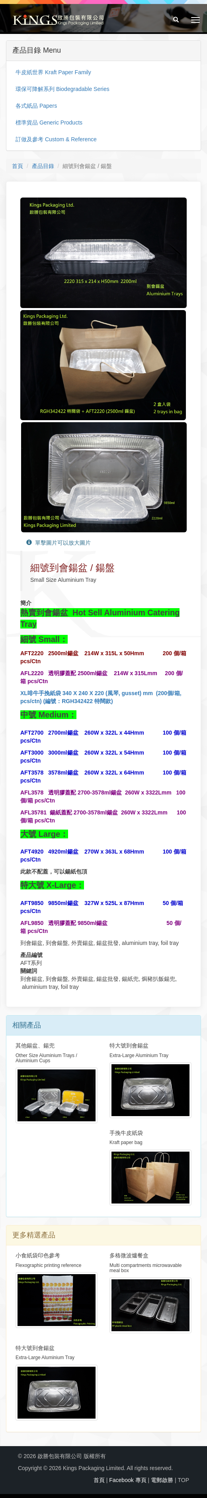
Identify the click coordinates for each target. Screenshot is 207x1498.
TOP (183, 1480)
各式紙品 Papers (36, 106)
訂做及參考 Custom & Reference (56, 139)
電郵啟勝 (162, 1480)
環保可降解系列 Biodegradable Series (62, 89)
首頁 (17, 166)
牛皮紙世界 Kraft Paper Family (53, 72)
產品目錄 (43, 166)
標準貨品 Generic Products (49, 122)
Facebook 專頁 (127, 1480)
